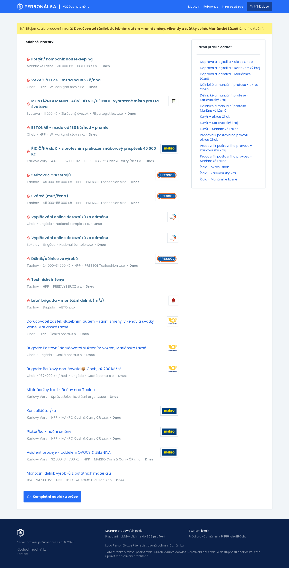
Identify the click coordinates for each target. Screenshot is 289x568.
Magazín (194, 7)
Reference (211, 7)
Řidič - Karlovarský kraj (218, 173)
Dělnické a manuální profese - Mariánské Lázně (224, 108)
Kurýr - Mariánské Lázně (219, 129)
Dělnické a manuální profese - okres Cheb (229, 87)
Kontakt (22, 554)
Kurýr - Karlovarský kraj (219, 122)
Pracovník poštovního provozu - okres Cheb (226, 137)
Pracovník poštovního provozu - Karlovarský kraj (226, 148)
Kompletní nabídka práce (52, 496)
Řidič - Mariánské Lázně (218, 179)
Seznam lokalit (199, 531)
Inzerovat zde (232, 7)
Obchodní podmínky (31, 550)
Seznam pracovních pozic (124, 531)
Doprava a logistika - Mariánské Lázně (225, 76)
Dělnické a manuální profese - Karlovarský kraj (224, 97)
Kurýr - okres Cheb (215, 116)
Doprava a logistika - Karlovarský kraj (230, 68)
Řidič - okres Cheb (214, 167)
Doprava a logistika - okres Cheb (226, 61)
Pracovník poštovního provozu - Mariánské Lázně (226, 158)
